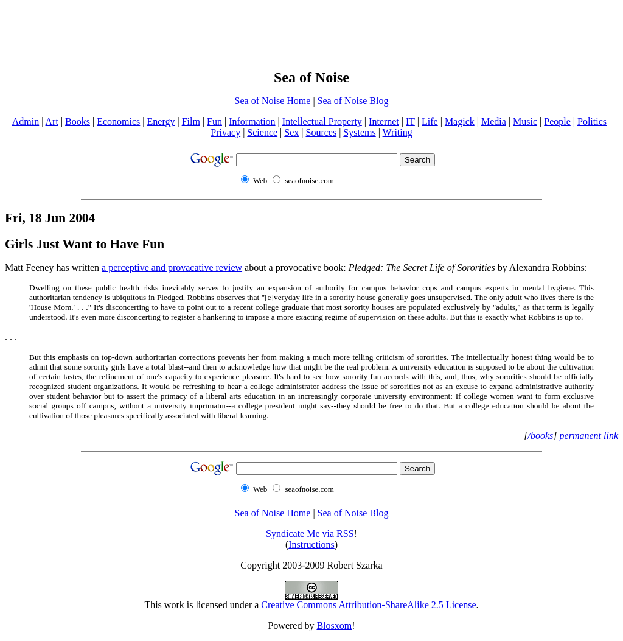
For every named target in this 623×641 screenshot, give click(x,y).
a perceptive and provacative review (172, 267)
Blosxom (334, 625)
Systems (359, 132)
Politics (592, 121)
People (557, 121)
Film (191, 121)
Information (252, 121)
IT (410, 121)
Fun (214, 121)
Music (525, 121)
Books (77, 121)
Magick (460, 121)
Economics (118, 121)
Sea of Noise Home (273, 101)
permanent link (589, 435)
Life (430, 121)
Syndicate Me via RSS (309, 533)
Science (262, 132)
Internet (384, 121)
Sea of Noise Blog (353, 101)
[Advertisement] (311, 32)
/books (541, 435)
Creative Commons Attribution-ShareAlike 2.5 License (368, 605)
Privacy (225, 132)
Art (52, 121)
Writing (397, 132)
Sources (320, 132)
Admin (25, 121)
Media (493, 121)
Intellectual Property (322, 121)
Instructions (311, 544)
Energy (161, 121)
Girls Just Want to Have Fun (84, 244)
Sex (291, 132)
